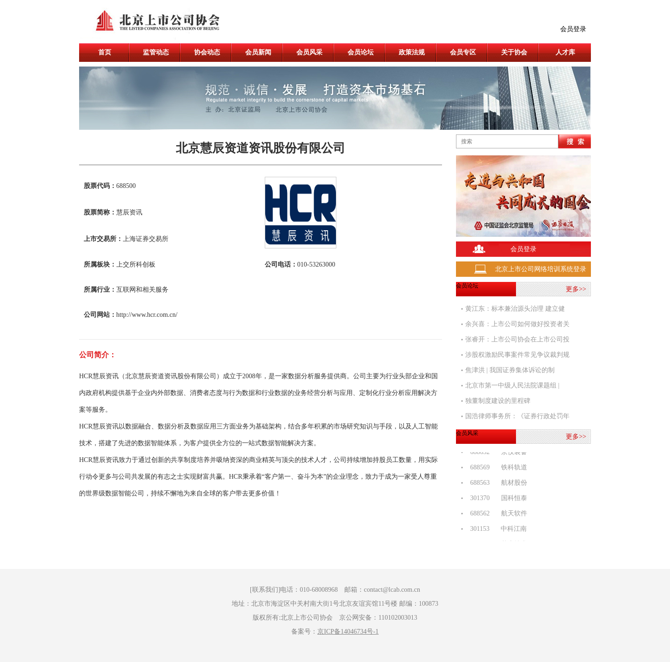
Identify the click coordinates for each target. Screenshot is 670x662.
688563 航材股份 (496, 483)
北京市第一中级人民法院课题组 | (512, 385)
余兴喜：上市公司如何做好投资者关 (517, 324)
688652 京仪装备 (496, 452)
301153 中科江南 (496, 529)
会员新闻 (258, 52)
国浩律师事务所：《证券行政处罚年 (517, 416)
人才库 (565, 52)
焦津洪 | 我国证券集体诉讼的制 (510, 370)
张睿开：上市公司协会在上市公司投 (517, 339)
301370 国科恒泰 (496, 498)
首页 (104, 52)
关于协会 (514, 52)
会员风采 (309, 52)
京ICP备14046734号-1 (347, 631)
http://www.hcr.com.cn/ (147, 314)
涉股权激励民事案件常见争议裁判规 (517, 354)
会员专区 (463, 52)
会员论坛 (361, 52)
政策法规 (412, 52)
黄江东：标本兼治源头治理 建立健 (515, 308)
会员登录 (573, 29)
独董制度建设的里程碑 (497, 400)
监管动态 (156, 52)
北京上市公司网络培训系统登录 (540, 269)
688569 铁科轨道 (496, 468)
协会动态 (207, 52)
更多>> (576, 289)
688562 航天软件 (496, 514)
